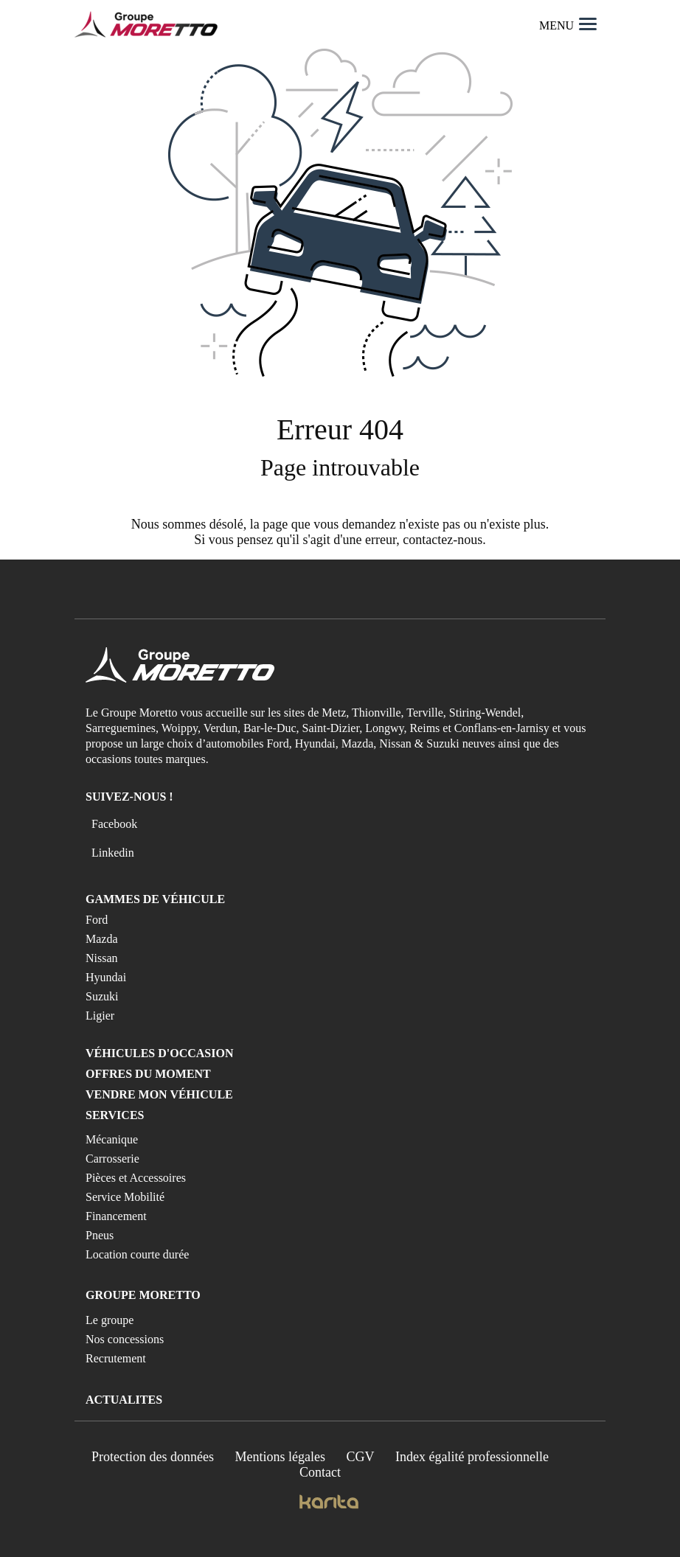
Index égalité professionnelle (472, 1456)
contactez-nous (442, 539)
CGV (361, 1456)
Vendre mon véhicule (159, 1094)
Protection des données (152, 1456)
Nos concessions (125, 1339)
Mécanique (112, 1139)
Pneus (100, 1235)
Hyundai (106, 977)
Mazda (102, 939)
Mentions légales (280, 1456)
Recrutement (116, 1358)
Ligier (100, 1015)
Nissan (102, 958)
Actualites (124, 1399)
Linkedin (112, 852)
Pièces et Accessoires (136, 1177)
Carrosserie (112, 1158)
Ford (97, 919)
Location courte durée (137, 1254)
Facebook (114, 824)
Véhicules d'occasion (159, 1053)
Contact (320, 1472)
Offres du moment (148, 1073)
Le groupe (109, 1320)
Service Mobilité (125, 1197)
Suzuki (102, 996)
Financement (116, 1216)
